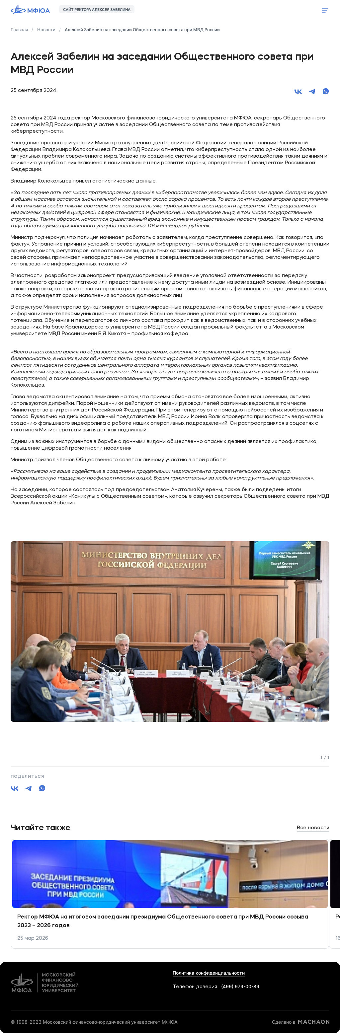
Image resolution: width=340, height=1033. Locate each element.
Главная (19, 29)
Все (313, 828)
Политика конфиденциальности (209, 973)
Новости (46, 29)
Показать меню (325, 10)
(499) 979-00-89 (240, 986)
